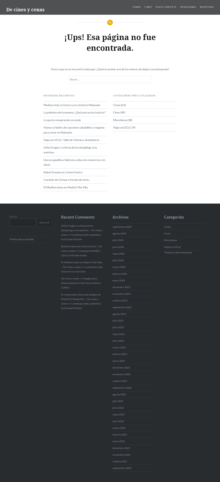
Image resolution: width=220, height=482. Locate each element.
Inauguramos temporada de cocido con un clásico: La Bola (81, 283)
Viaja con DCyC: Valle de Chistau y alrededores (71, 140)
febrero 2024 (119, 273)
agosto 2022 (119, 394)
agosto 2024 (119, 233)
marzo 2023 (119, 347)
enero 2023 (118, 360)
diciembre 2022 (121, 367)
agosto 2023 (119, 313)
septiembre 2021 (122, 467)
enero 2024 (118, 280)
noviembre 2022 (121, 374)
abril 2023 (118, 340)
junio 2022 (118, 407)
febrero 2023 (119, 354)
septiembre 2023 (122, 307)
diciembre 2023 (121, 287)
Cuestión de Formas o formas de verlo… (67, 179)
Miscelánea (188, 7)
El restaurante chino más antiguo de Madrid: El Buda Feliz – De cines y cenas (80, 299)
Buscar (13, 216)
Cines (148, 7)
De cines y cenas (25, 9)
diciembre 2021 (121, 447)
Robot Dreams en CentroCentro (62, 172)
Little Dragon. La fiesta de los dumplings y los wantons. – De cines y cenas (81, 230)
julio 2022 (117, 401)
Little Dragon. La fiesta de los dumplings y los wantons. (70, 150)
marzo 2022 (119, 427)
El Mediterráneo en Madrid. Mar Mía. (65, 187)
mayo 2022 (118, 414)
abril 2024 (118, 260)
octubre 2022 (119, 380)
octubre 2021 (119, 461)
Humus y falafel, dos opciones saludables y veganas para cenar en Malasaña (74, 130)
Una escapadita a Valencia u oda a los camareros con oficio (74, 162)
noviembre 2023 (121, 293)
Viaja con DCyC (166, 7)
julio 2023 (117, 320)
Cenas (137, 7)
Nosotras (207, 7)
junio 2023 (118, 327)
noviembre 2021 (121, 454)
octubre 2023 (119, 300)
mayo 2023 (118, 334)
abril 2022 (118, 421)
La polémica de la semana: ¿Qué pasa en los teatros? (74, 112)
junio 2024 (118, 246)
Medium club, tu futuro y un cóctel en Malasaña (71, 105)
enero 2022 (118, 441)
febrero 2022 (119, 434)
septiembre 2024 (122, 226)
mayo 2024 (118, 253)
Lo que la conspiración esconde (62, 120)
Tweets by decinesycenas (178, 252)
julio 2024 (117, 240)
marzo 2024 (119, 266)
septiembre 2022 (122, 387)
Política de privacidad (22, 239)
